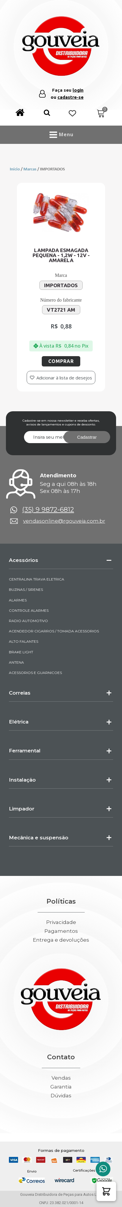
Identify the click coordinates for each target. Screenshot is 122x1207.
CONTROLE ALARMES (29, 610)
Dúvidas (61, 1095)
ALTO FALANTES (23, 641)
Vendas (61, 1078)
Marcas (29, 169)
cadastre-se (70, 97)
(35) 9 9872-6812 (48, 510)
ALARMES (18, 600)
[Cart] (101, 113)
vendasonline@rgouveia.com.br (64, 521)
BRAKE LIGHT (21, 652)
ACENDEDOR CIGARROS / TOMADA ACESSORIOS (54, 631)
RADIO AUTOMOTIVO (28, 621)
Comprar (61, 361)
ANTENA (16, 662)
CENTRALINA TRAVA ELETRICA (36, 579)
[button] (47, 113)
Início (15, 169)
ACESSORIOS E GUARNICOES (35, 672)
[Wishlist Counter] (72, 113)
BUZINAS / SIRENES (26, 589)
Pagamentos (61, 931)
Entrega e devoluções (61, 940)
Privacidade (61, 922)
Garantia (61, 1086)
